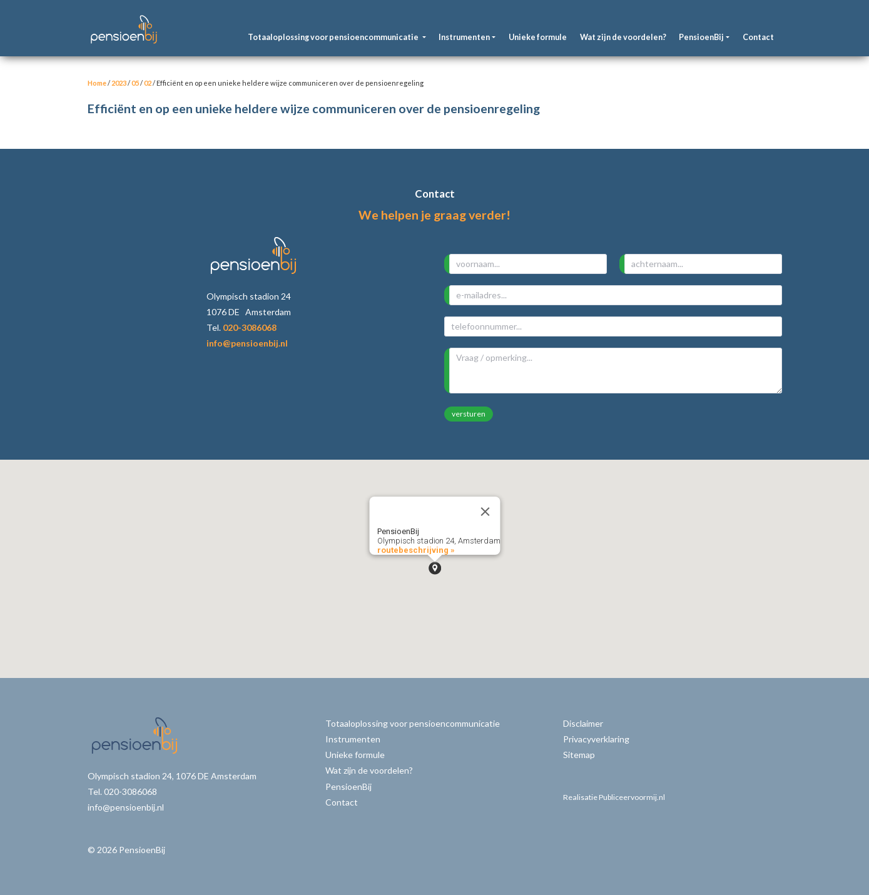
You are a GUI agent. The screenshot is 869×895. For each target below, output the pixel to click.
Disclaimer (583, 723)
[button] (435, 568)
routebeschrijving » (415, 550)
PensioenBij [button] (701, 37)
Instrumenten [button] (464, 37)
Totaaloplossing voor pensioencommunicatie (412, 723)
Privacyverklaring (596, 739)
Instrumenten (352, 739)
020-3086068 (250, 327)
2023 (118, 83)
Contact (758, 37)
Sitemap (579, 754)
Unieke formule (538, 37)
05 (135, 83)
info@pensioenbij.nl (247, 343)
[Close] (485, 512)
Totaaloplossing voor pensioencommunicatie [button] (334, 37)
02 (147, 83)
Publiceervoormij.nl (632, 797)
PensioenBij (348, 786)
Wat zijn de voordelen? (623, 37)
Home (97, 83)
